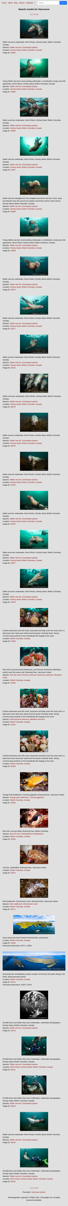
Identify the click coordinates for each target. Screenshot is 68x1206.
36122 (13, 1106)
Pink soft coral (15, 675)
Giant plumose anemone (19, 719)
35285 (13, 943)
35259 (13, 803)
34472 (13, 982)
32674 (13, 446)
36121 (13, 1070)
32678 (13, 602)
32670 (13, 290)
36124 (13, 1142)
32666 (13, 131)
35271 (13, 909)
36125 (13, 1181)
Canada (39, 50)
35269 (13, 839)
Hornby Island (15, 50)
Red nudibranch (16, 904)
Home (4, 3)
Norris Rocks (15, 1067)
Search (22, 3)
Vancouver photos (38, 1192)
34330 (13, 683)
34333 (13, 766)
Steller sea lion (15, 47)
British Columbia (28, 50)
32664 (13, 53)
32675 (13, 485)
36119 (13, 1031)
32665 (13, 92)
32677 (13, 563)
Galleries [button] (30, 3)
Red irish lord (15, 834)
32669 (13, 251)
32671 (13, 329)
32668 (13, 212)
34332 (13, 725)
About (10, 3)
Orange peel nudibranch (19, 797)
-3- (34, 14)
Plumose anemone (29, 675)
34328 (13, 641)
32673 (13, 407)
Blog (16, 3)
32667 (13, 170)
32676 (13, 524)
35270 (13, 873)
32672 (13, 368)
